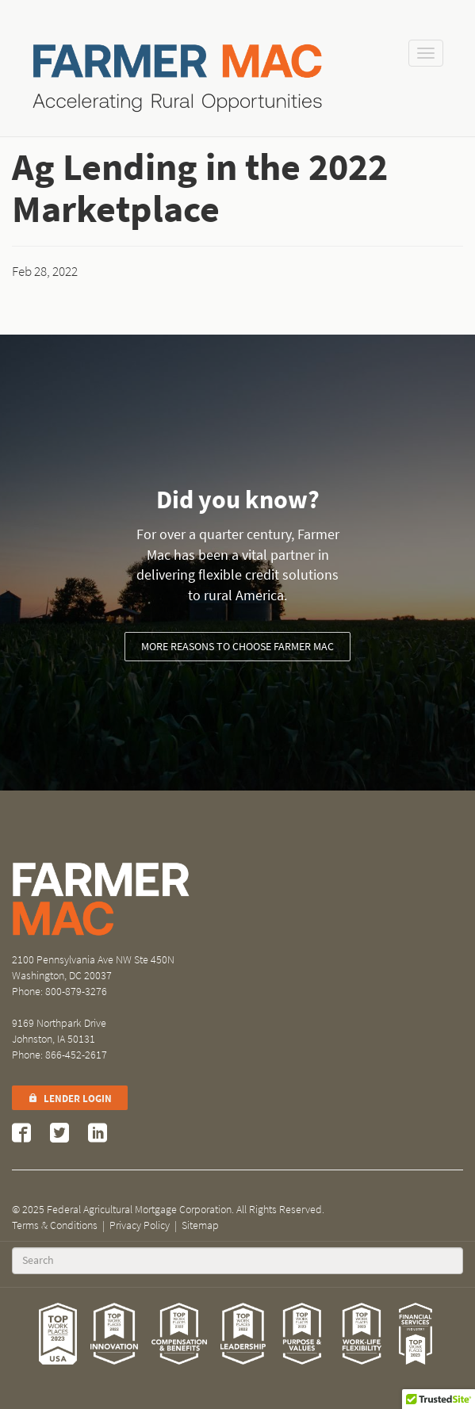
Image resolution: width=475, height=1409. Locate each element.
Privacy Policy (139, 1225)
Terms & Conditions (55, 1225)
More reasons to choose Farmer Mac (237, 646)
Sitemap (200, 1225)
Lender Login (70, 1098)
